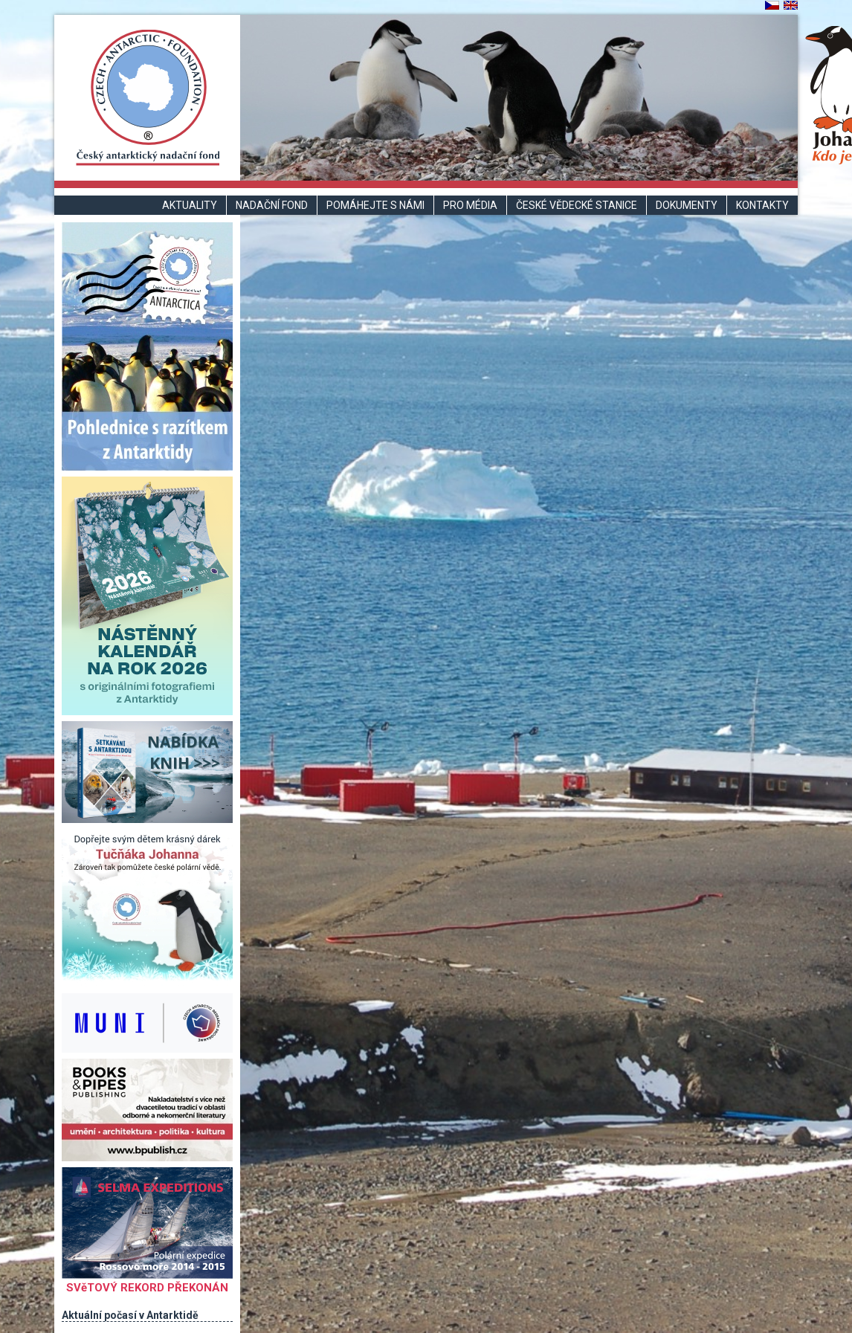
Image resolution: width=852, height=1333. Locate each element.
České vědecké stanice (576, 205)
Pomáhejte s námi (375, 205)
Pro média (470, 205)
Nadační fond (272, 205)
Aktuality (189, 205)
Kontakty (762, 205)
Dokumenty (686, 205)
